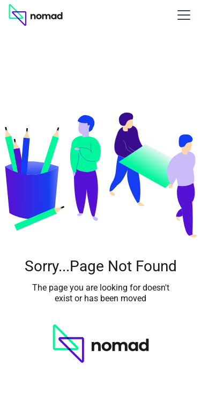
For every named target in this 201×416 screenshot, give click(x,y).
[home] (36, 15)
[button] (181, 15)
